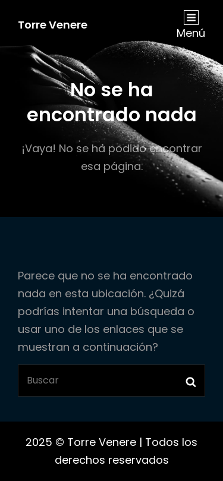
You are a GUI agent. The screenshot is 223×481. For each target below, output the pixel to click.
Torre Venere (52, 24)
